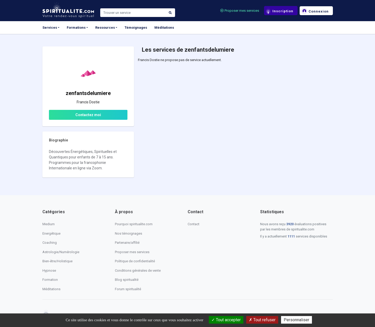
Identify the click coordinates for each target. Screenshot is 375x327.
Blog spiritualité (126, 280)
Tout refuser (262, 319)
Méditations (164, 27)
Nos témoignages (128, 233)
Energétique (51, 233)
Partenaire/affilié (127, 243)
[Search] (133, 12)
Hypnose (49, 270)
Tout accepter (226, 319)
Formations (76, 27)
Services (49, 27)
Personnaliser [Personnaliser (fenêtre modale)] (296, 319)
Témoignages (136, 27)
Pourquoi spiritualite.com (134, 224)
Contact (193, 224)
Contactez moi (88, 115)
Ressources (105, 27)
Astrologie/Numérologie (60, 252)
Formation (50, 280)
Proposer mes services (239, 11)
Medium (48, 224)
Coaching (49, 243)
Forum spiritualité (128, 289)
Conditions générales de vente (138, 270)
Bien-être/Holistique (57, 261)
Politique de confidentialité (135, 261)
